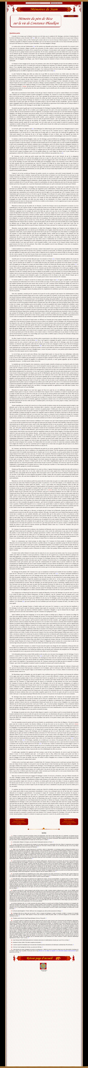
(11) (20, 429)
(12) (57, 573)
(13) (23, 601)
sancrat (50, 489)
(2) (34, 46)
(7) (75, 264)
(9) (36, 340)
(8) (57, 279)
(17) (40, 743)
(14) (41, 655)
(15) (72, 738)
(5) (62, 153)
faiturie (76, 724)
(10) (40, 345)
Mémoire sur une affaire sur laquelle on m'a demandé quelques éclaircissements (57, 950)
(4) (32, 128)
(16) (24, 740)
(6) (53, 258)
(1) (33, 38)
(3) (54, 70)
